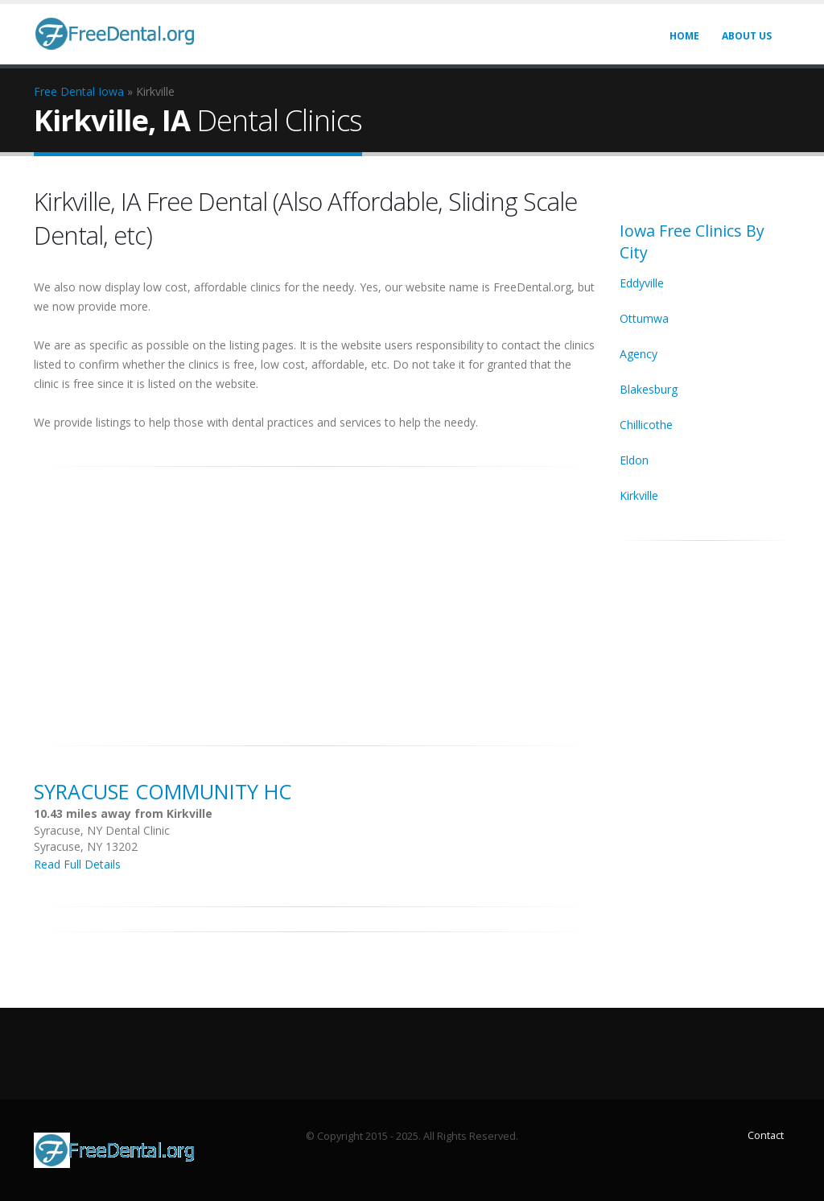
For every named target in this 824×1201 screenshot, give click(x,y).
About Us (747, 36)
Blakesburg (649, 389)
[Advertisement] (314, 597)
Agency (638, 353)
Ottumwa (644, 318)
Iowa (111, 91)
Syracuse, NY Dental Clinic (102, 830)
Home (684, 36)
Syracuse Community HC (162, 791)
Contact (766, 1135)
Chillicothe (646, 424)
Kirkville (639, 495)
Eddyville (642, 283)
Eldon (634, 460)
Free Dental (64, 91)
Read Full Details (77, 864)
